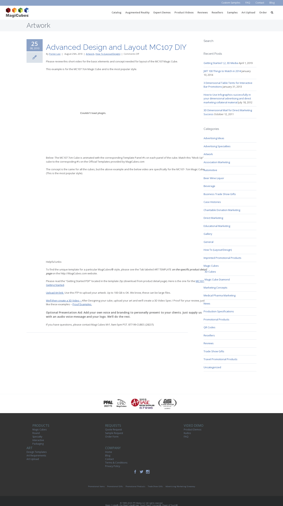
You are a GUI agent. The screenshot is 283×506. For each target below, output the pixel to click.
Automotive (210, 170)
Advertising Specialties (217, 146)
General (208, 242)
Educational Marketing (217, 226)
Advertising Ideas (214, 138)
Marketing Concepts (215, 287)
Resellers (209, 335)
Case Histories (212, 202)
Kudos (187, 433)
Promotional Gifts (115, 486)
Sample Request (114, 433)
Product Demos (192, 429)
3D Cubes (210, 271)
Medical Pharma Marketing (219, 295)
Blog (107, 455)
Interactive (38, 440)
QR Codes (209, 327)
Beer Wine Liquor (214, 178)
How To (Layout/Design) (108, 53)
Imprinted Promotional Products (222, 258)
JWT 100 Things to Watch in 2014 (222, 71)
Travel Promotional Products (220, 359)
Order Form (112, 436)
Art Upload (33, 459)
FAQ (186, 436)
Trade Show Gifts (214, 351)
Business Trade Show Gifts (220, 194)
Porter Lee (55, 53)
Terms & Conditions (116, 462)
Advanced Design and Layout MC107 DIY (116, 47)
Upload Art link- (55, 292)
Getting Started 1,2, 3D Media (221, 63)
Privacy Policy (112, 466)
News (207, 303)
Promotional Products (216, 319)
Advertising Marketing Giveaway (180, 486)
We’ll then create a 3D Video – (64, 300)
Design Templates (37, 452)
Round (36, 433)
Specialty (37, 436)
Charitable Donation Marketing (222, 210)
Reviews (209, 343)
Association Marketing (217, 162)
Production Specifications (219, 311)
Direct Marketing (213, 218)
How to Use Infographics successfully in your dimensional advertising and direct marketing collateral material (227, 98)
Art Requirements (36, 455)
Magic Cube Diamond (217, 279)
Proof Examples (82, 304)
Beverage (209, 186)
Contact (109, 459)
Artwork (90, 53)
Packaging (38, 443)
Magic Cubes (211, 265)
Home (108, 452)
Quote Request (113, 429)
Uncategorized (212, 367)
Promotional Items (96, 486)
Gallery (208, 234)
